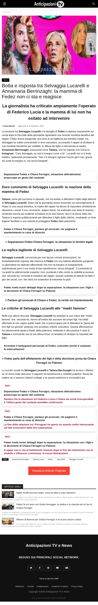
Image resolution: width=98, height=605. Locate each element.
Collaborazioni (42, 586)
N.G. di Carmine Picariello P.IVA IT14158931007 (49, 598)
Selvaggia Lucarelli (76, 459)
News (5, 80)
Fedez (50, 459)
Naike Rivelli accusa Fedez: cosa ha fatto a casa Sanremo (46, 492)
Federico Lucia (38, 459)
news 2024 (61, 459)
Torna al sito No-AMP (49, 578)
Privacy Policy (77, 586)
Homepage (6, 12)
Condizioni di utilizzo (59, 586)
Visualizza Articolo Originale (49, 470)
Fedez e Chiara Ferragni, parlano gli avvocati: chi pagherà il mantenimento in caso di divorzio (40, 231)
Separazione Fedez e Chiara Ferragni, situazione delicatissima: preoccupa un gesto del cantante (42, 176)
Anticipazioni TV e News (49, 545)
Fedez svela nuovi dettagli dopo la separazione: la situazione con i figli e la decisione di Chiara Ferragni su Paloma (48, 289)
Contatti (30, 586)
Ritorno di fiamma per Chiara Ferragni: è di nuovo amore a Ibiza (48, 519)
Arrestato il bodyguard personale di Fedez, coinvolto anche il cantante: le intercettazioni (47, 347)
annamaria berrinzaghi (20, 459)
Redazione (19, 586)
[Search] (93, 4)
